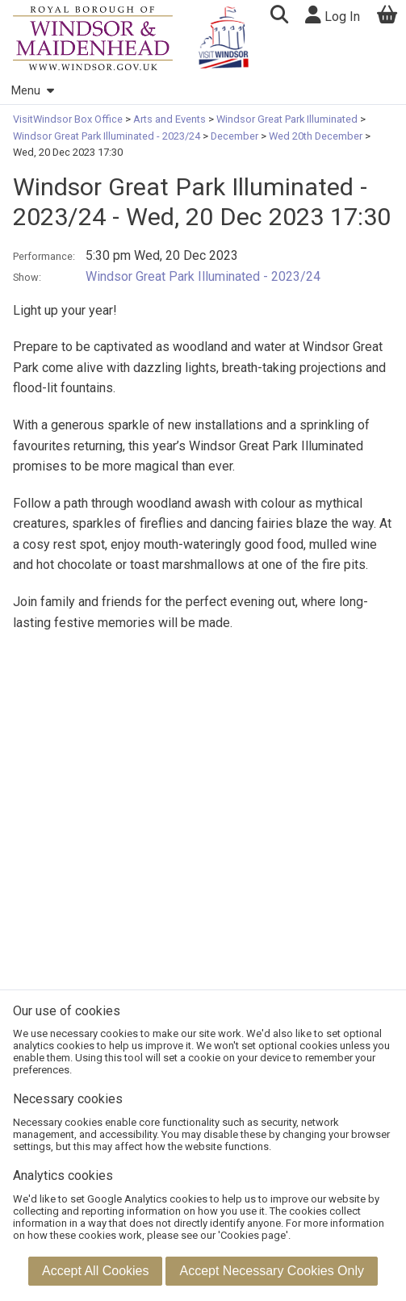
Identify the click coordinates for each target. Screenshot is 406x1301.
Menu (32, 91)
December (234, 136)
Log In (332, 15)
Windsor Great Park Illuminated (287, 119)
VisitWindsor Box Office (69, 119)
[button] (279, 16)
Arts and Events (169, 119)
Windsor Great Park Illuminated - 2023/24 (108, 136)
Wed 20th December (315, 136)
